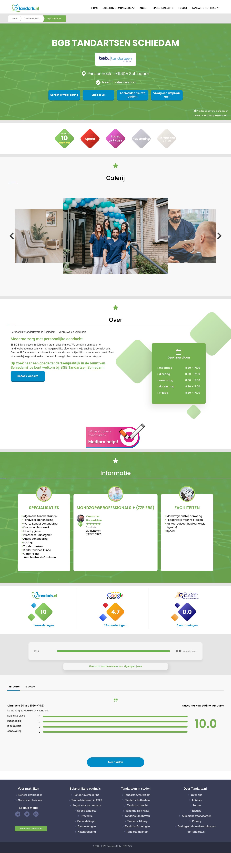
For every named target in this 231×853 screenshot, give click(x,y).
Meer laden (115, 762)
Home (94, 8)
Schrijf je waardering (68, 95)
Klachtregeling (87, 831)
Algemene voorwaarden (196, 816)
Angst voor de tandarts (86, 805)
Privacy (196, 821)
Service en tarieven (30, 800)
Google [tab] (30, 686)
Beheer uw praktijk (30, 795)
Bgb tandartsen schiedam (56, 18)
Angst (144, 8)
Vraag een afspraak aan (163, 95)
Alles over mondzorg (117, 8)
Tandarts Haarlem (137, 831)
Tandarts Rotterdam (137, 800)
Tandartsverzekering (86, 795)
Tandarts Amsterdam (137, 795)
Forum (183, 8)
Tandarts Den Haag (137, 810)
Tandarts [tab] (13, 686)
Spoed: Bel (100, 95)
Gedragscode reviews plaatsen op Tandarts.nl (197, 829)
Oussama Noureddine (94, 518)
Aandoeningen (87, 826)
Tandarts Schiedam (33, 18)
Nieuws (196, 810)
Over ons (196, 795)
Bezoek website (27, 376)
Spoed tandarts (163, 8)
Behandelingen (86, 821)
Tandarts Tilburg (137, 821)
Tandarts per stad (204, 8)
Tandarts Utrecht (137, 805)
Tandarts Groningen (137, 826)
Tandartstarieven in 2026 (86, 800)
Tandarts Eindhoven (137, 816)
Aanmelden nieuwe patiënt (131, 95)
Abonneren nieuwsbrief (31, 828)
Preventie (87, 816)
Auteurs (196, 800)
